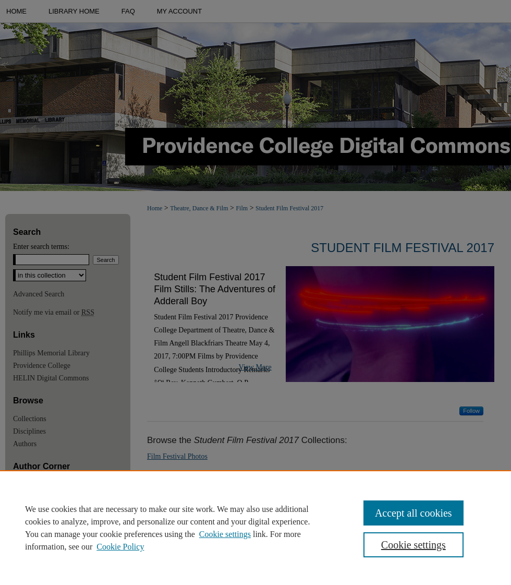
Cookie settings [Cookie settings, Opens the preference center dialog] (413, 545)
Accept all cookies (413, 513)
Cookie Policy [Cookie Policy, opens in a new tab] (120, 546)
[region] (255, 527)
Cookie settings (225, 534)
